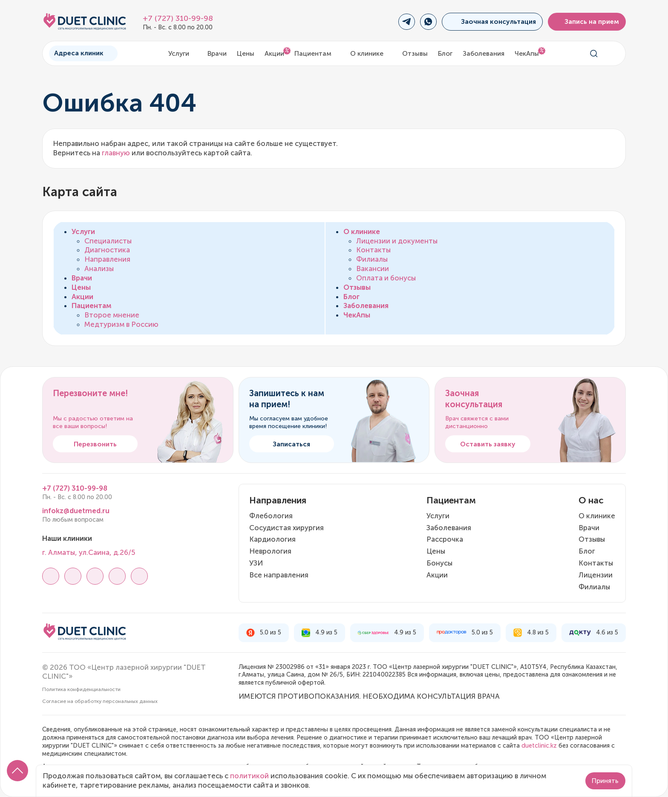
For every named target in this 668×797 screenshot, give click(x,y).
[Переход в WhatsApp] (428, 22)
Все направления (278, 575)
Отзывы (415, 53)
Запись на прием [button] (587, 21)
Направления (107, 259)
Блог (445, 53)
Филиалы (372, 259)
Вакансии (372, 268)
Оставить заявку (487, 444)
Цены (245, 53)
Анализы (99, 268)
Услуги (83, 231)
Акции (274, 53)
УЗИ (256, 563)
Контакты (373, 250)
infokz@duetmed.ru (75, 510)
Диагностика (107, 250)
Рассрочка (444, 539)
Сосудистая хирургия (286, 527)
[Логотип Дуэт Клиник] (84, 21)
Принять (605, 781)
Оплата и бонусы (386, 278)
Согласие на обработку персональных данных (100, 701)
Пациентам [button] (317, 53)
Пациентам (92, 305)
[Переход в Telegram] (406, 22)
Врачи (217, 53)
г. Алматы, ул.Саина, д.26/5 (88, 552)
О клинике (361, 231)
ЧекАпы (527, 53)
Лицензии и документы (397, 241)
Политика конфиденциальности (81, 689)
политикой (249, 775)
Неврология (270, 551)
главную (116, 153)
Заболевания (483, 53)
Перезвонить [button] (95, 444)
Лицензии (596, 575)
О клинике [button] (371, 53)
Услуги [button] (183, 53)
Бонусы (439, 563)
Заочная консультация (492, 21)
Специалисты (108, 241)
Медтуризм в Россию (121, 324)
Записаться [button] (291, 444)
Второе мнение (111, 315)
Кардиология (272, 539)
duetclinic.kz (539, 745)
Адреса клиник (83, 53)
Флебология (271, 515)
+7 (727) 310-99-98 (178, 18)
